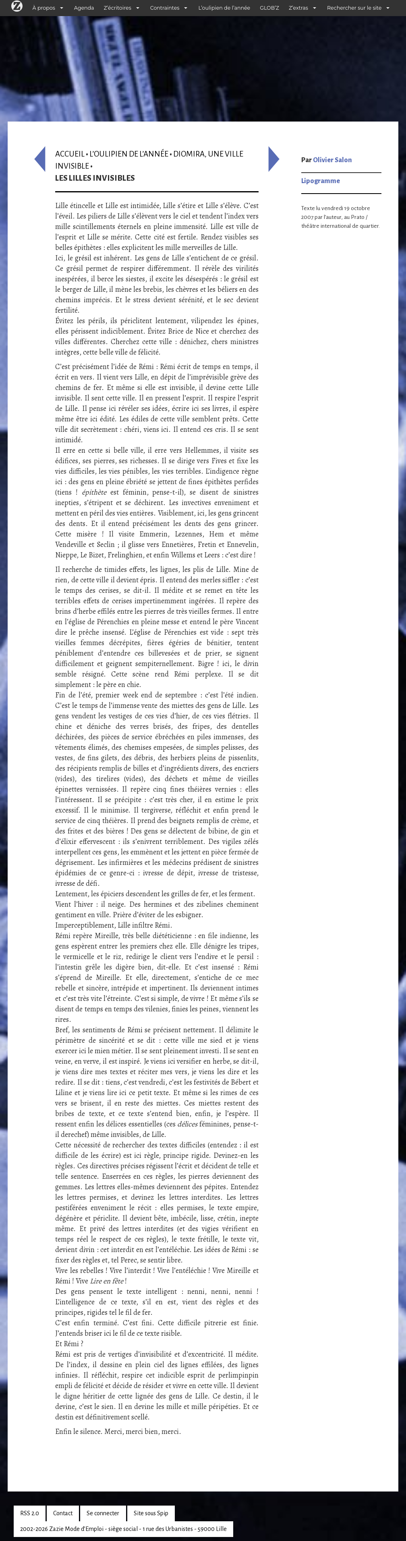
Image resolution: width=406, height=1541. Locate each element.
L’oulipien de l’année (224, 8)
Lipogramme (320, 181)
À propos (44, 8)
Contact (62, 1513)
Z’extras (298, 8)
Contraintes (165, 8)
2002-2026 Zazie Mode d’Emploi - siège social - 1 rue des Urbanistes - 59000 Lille (123, 1529)
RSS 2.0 (29, 1513)
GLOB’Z (269, 8)
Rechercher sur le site (354, 8)
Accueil (70, 154)
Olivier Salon (332, 160)
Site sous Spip (151, 1513)
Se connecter (103, 1513)
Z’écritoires (117, 8)
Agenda (84, 8)
